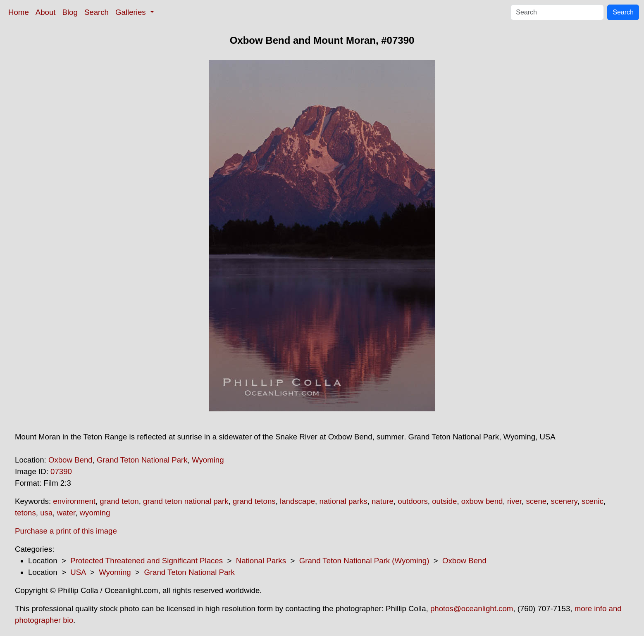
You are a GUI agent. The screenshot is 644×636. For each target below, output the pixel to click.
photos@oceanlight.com (471, 608)
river (514, 501)
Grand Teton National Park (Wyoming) (364, 560)
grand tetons (254, 501)
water (66, 512)
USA (78, 572)
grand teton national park (185, 501)
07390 (61, 471)
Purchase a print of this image (66, 531)
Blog (70, 12)
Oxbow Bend (70, 460)
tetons (25, 512)
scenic (592, 501)
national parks (343, 501)
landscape (297, 501)
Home (18, 12)
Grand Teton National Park (142, 460)
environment (74, 501)
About (46, 12)
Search (96, 12)
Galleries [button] (131, 12)
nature (383, 501)
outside (444, 501)
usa (46, 512)
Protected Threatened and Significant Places (146, 560)
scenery (564, 501)
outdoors (413, 501)
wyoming (95, 512)
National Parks (261, 560)
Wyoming (208, 460)
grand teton (119, 501)
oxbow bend (482, 501)
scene (536, 501)
